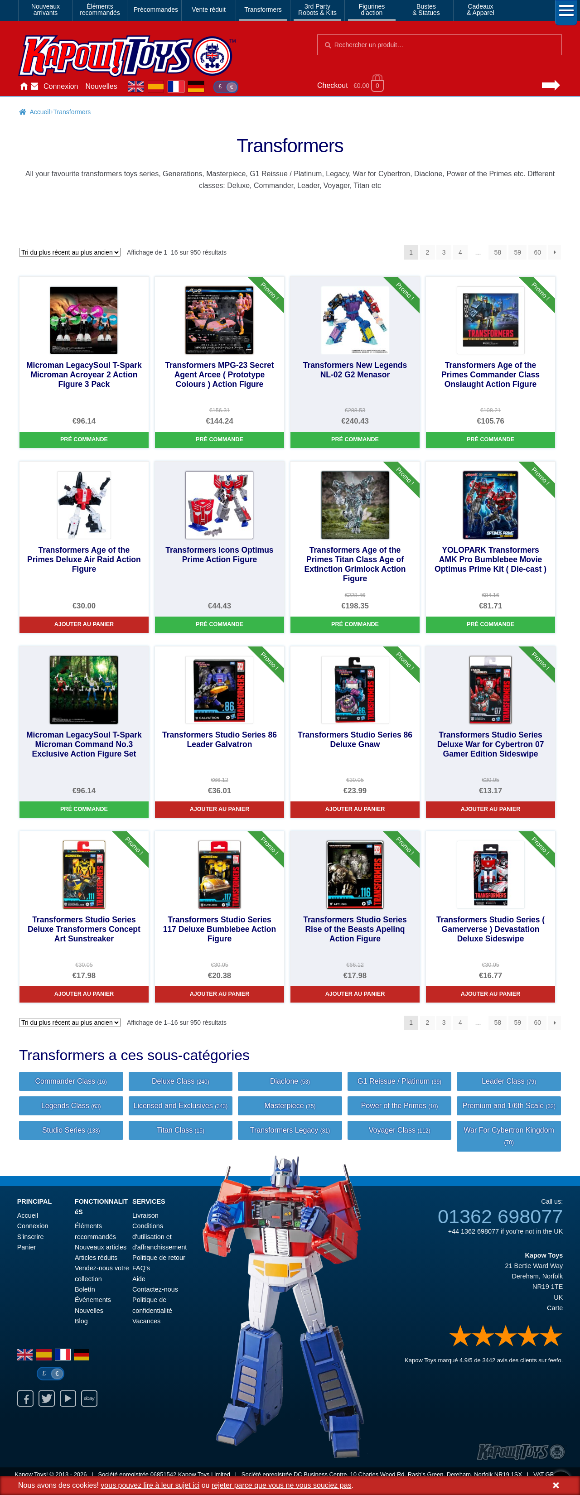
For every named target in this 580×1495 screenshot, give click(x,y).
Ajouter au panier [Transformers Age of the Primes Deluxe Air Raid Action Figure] (84, 624)
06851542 (163, 1474)
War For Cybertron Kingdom (509, 1136)
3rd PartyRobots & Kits (317, 9)
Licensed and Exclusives (181, 1105)
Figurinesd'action (372, 9)
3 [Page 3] (444, 252)
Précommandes (156, 9)
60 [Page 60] (537, 252)
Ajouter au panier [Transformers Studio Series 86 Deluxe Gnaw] (355, 809)
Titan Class (180, 1130)
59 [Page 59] (517, 252)
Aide (138, 1279)
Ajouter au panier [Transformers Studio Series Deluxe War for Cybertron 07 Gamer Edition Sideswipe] (491, 809)
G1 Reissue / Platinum (399, 1081)
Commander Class (71, 1081)
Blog (81, 1321)
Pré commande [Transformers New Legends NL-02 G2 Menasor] (355, 439)
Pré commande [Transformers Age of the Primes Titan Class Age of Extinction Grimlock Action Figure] (355, 624)
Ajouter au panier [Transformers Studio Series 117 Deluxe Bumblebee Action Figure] (220, 994)
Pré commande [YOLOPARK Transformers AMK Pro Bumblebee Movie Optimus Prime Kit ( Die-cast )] (490, 624)
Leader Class (509, 1081)
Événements (93, 1299)
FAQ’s (141, 1268)
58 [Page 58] (497, 252)
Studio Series (71, 1130)
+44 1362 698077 (473, 1231)
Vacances (146, 1321)
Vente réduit (209, 9)
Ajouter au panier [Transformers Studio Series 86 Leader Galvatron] (220, 809)
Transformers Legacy (290, 1130)
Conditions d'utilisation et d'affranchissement (159, 1236)
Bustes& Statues (426, 9)
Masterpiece (289, 1105)
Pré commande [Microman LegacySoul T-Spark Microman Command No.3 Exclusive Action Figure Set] (84, 809)
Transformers (263, 9)
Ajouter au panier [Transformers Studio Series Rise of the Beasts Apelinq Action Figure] (355, 994)
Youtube (68, 1398)
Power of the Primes (399, 1105)
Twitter (47, 1398)
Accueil (23, 86)
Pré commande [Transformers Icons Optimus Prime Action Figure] (219, 624)
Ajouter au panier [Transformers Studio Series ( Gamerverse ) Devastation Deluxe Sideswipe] (491, 994)
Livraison (145, 1215)
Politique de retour (158, 1257)
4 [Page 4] (460, 252)
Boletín (85, 1289)
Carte (555, 1308)
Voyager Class (399, 1130)
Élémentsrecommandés (100, 9)
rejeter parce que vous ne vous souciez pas (282, 1485)
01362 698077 (500, 1216)
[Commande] (70, 252)
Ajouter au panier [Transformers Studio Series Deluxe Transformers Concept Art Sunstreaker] (84, 994)
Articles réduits (96, 1257)
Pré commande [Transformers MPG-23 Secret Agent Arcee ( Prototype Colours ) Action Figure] (219, 439)
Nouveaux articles (100, 1247)
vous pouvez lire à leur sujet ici (150, 1485)
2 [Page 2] (428, 252)
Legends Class (71, 1105)
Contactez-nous (34, 86)
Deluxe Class (180, 1081)
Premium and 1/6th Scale (508, 1105)
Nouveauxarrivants (45, 9)
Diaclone (290, 1081)
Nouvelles (101, 86)
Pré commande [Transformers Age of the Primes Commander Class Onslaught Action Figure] (490, 439)
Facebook (25, 1398)
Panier (26, 1247)
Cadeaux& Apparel (480, 9)
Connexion (61, 86)
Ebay (89, 1398)
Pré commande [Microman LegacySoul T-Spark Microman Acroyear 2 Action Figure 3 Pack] (84, 439)
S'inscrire (30, 1236)
